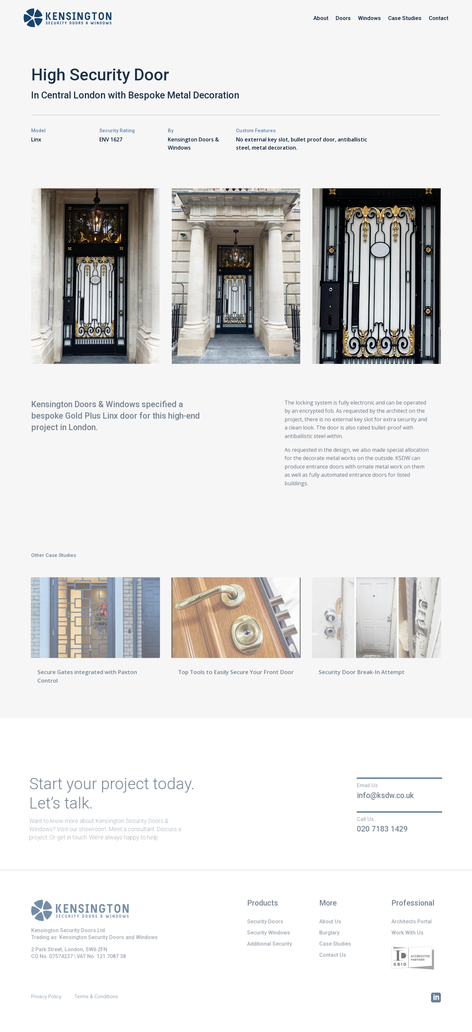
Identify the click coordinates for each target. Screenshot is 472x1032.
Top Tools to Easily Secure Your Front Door (236, 673)
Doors (343, 18)
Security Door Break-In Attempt (361, 673)
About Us (330, 922)
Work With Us (407, 933)
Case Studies (405, 18)
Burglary (329, 933)
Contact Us (332, 956)
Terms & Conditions (96, 997)
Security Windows (268, 933)
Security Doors (265, 922)
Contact (438, 18)
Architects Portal (411, 922)
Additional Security (269, 944)
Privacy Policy (46, 997)
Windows (369, 18)
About (320, 18)
